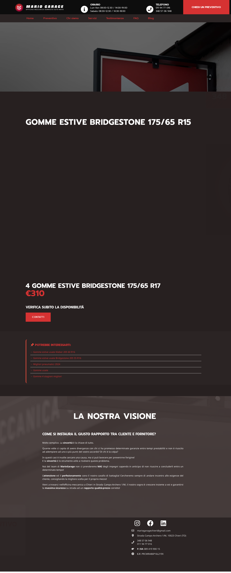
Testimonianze (115, 18)
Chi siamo (72, 18)
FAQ (135, 18)
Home (30, 18)
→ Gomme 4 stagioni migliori (46, 376)
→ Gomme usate (39, 370)
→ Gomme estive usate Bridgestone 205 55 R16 (55, 358)
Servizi (92, 18)
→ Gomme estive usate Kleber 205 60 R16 (52, 351)
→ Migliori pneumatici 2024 (45, 364)
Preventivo (50, 18)
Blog (151, 18)
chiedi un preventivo (206, 7)
